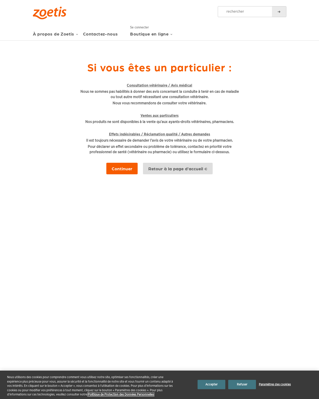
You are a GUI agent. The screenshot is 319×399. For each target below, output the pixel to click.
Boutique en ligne (151, 35)
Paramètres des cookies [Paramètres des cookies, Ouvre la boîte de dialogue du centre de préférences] (275, 384)
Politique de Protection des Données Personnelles (121, 394)
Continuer (122, 168)
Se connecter (141, 27)
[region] (159, 385)
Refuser (242, 384)
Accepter (211, 384)
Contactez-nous (100, 34)
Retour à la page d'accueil (175, 168)
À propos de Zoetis (55, 35)
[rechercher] (279, 11)
